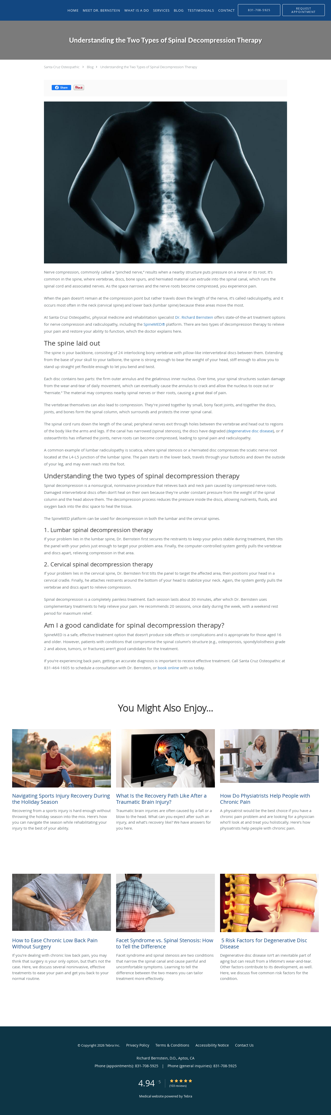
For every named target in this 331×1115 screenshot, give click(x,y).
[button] (303, 10)
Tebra (188, 1096)
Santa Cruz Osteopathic (61, 67)
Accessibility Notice (212, 1045)
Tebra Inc (112, 1045)
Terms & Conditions (172, 1045)
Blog (90, 67)
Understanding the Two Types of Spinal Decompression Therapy (148, 67)
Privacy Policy (137, 1045)
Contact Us (244, 1045)
